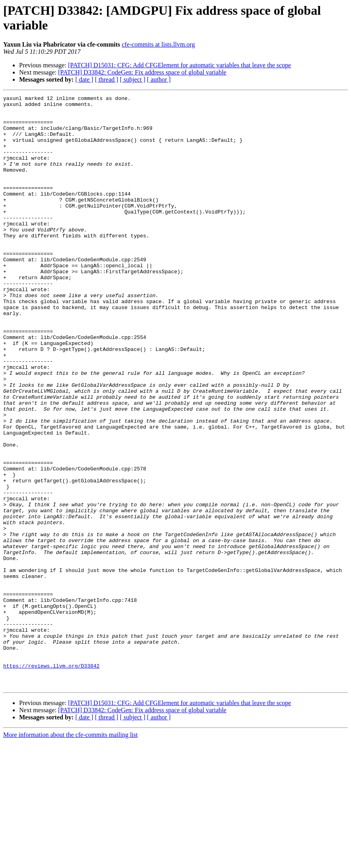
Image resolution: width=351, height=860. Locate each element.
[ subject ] (132, 79)
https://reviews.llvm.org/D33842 (51, 780)
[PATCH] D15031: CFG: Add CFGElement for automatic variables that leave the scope (179, 65)
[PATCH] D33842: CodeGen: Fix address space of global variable (142, 72)
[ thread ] (106, 79)
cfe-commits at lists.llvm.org (158, 44)
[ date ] (84, 79)
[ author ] (159, 79)
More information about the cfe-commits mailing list (70, 853)
